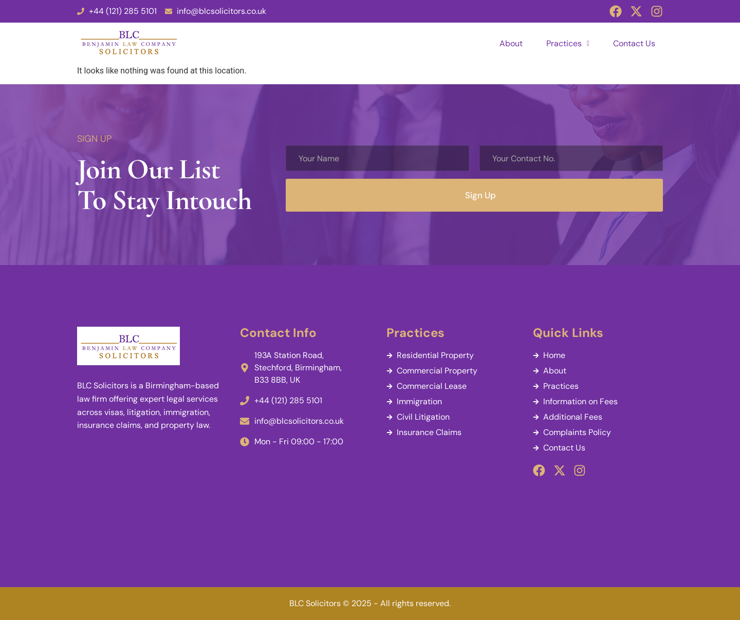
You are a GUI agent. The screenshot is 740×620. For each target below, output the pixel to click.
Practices (567, 43)
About (511, 43)
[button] (568, 43)
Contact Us (634, 43)
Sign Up (480, 195)
